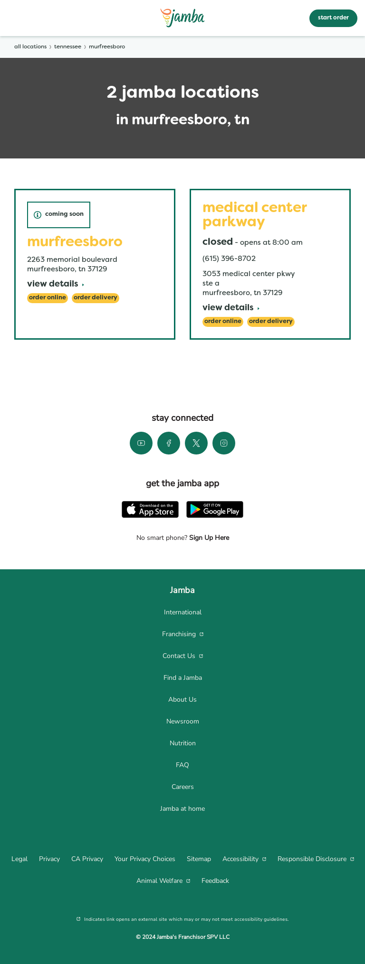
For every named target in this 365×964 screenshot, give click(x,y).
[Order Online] (47, 298)
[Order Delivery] (95, 298)
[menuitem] (182, 612)
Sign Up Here (208, 537)
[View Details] (55, 284)
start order (333, 18)
